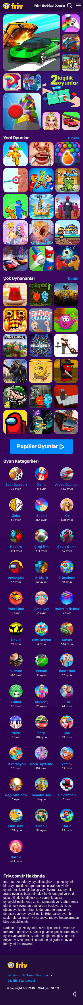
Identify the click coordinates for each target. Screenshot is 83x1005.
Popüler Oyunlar (37, 446)
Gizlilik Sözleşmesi (21, 981)
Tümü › (73, 138)
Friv (16, 5)
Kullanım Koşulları (35, 975)
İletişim (12, 975)
